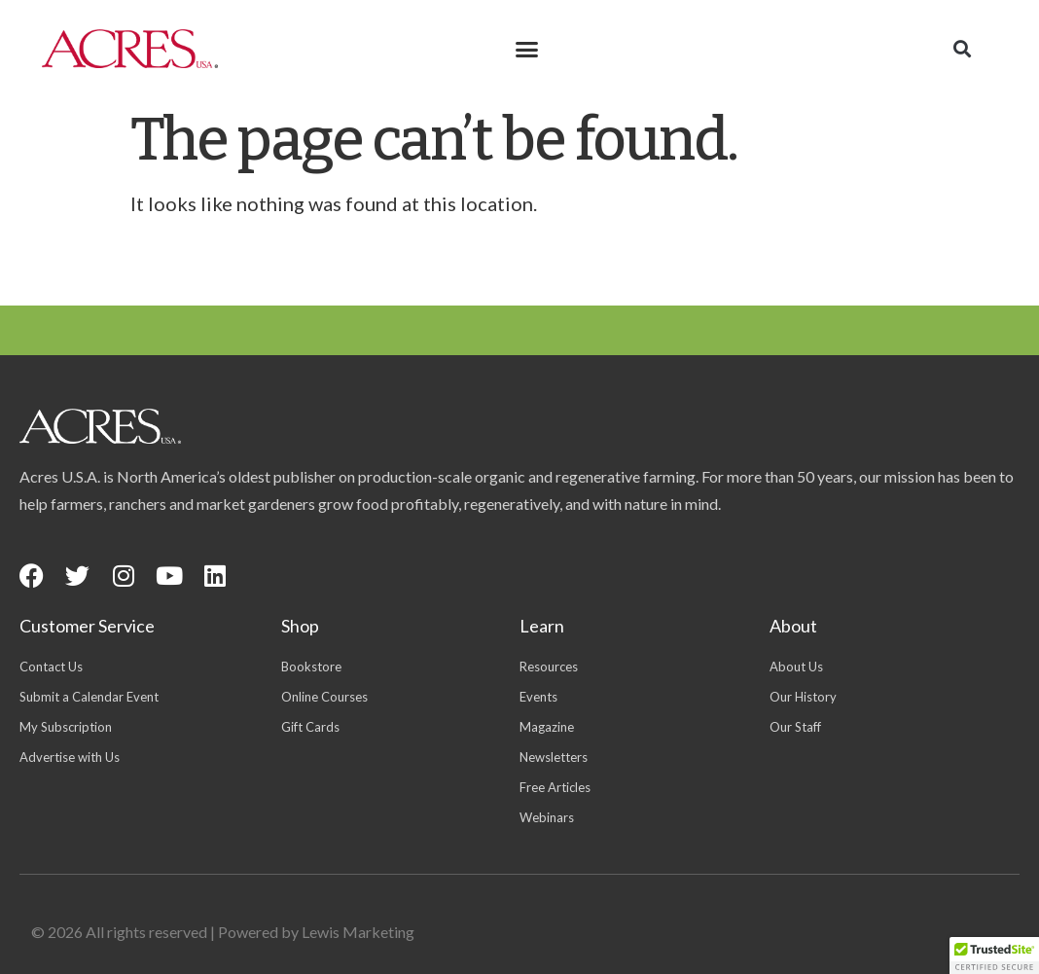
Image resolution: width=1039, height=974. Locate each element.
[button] (527, 48)
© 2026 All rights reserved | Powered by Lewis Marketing (222, 931)
